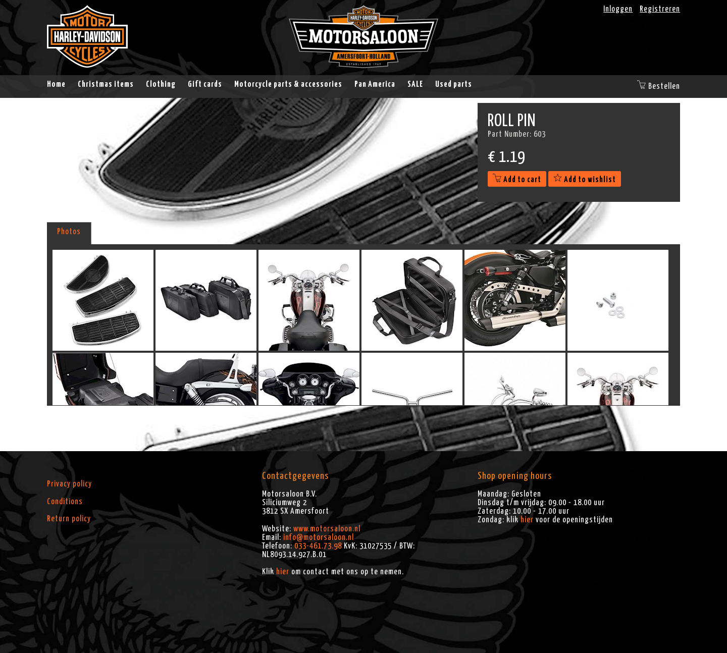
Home (56, 84)
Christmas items (106, 84)
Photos (69, 232)
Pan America (374, 84)
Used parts (453, 84)
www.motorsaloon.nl (326, 529)
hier (282, 572)
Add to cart (517, 180)
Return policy (69, 519)
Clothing (161, 84)
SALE (415, 84)
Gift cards (205, 84)
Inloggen (618, 9)
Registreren (660, 9)
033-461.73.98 (318, 546)
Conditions (65, 502)
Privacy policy (69, 484)
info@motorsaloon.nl (318, 537)
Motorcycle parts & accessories (288, 84)
